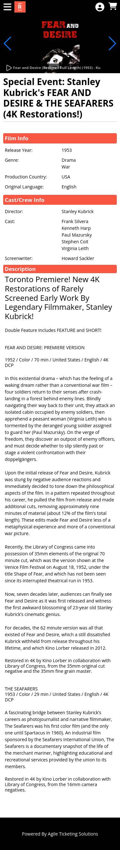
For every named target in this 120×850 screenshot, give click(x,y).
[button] (7, 44)
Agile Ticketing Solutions (73, 834)
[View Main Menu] (7, 7)
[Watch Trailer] (53, 68)
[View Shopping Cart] (112, 6)
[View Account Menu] (99, 7)
